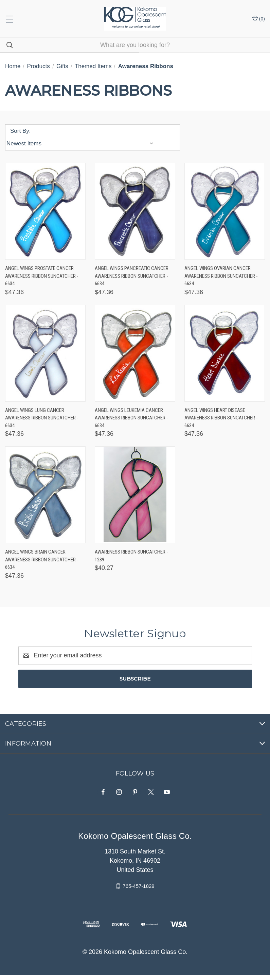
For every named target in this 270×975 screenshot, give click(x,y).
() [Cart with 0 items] (258, 18)
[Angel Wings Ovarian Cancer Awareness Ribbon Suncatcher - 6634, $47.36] (225, 211)
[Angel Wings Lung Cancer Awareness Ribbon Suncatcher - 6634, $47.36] (45, 353)
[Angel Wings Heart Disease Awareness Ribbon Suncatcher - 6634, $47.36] (225, 353)
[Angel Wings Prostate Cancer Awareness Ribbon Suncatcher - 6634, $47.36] (45, 211)
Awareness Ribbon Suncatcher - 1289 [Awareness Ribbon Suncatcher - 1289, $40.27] (131, 556)
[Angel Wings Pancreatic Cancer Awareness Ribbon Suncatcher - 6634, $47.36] (135, 211)
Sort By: (20, 131)
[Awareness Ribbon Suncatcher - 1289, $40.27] (135, 495)
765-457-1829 (138, 886)
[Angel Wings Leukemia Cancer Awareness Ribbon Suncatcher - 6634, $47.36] (135, 353)
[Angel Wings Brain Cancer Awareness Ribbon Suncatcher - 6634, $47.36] (45, 495)
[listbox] (81, 143)
